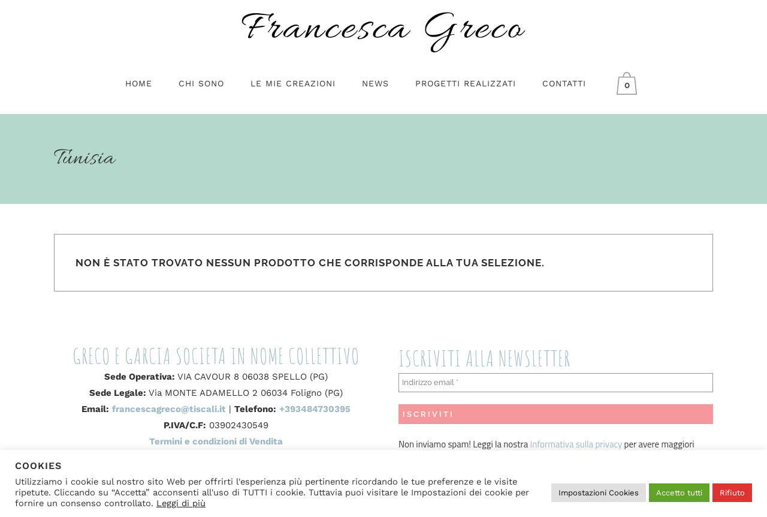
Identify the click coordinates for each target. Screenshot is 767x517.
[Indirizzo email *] (555, 382)
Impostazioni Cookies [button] (598, 492)
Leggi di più (181, 503)
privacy (607, 444)
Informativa (553, 444)
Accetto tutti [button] (679, 492)
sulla (584, 444)
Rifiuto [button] (732, 492)
